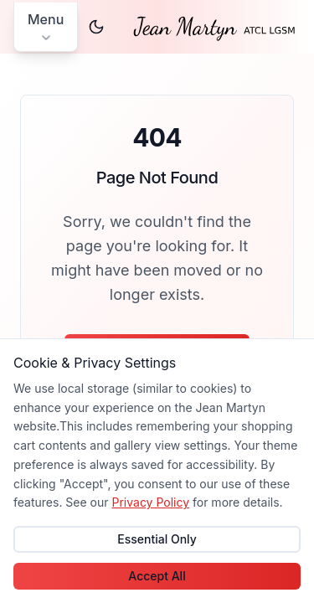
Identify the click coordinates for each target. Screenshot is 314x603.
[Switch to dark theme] (96, 26)
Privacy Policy (150, 502)
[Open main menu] (45, 27)
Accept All (156, 576)
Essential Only (157, 539)
